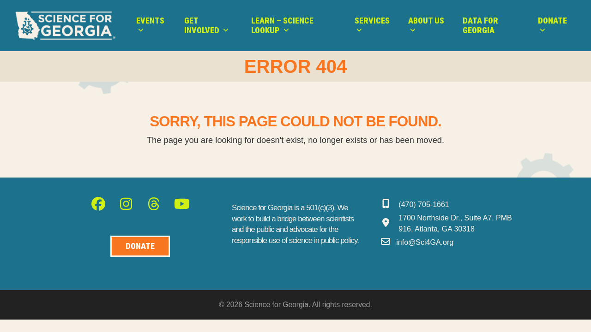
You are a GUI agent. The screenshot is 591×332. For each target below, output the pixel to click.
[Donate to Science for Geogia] (140, 246)
